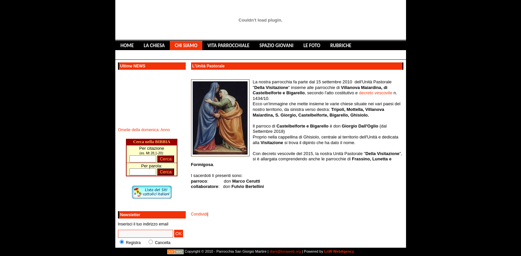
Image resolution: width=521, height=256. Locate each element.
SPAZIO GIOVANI (276, 45)
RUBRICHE (340, 45)
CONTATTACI (196, 55)
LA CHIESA (154, 45)
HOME (127, 45)
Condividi (199, 214)
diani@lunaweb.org (285, 251)
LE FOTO (311, 45)
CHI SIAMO (186, 45)
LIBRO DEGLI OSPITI (154, 55)
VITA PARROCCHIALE (228, 45)
